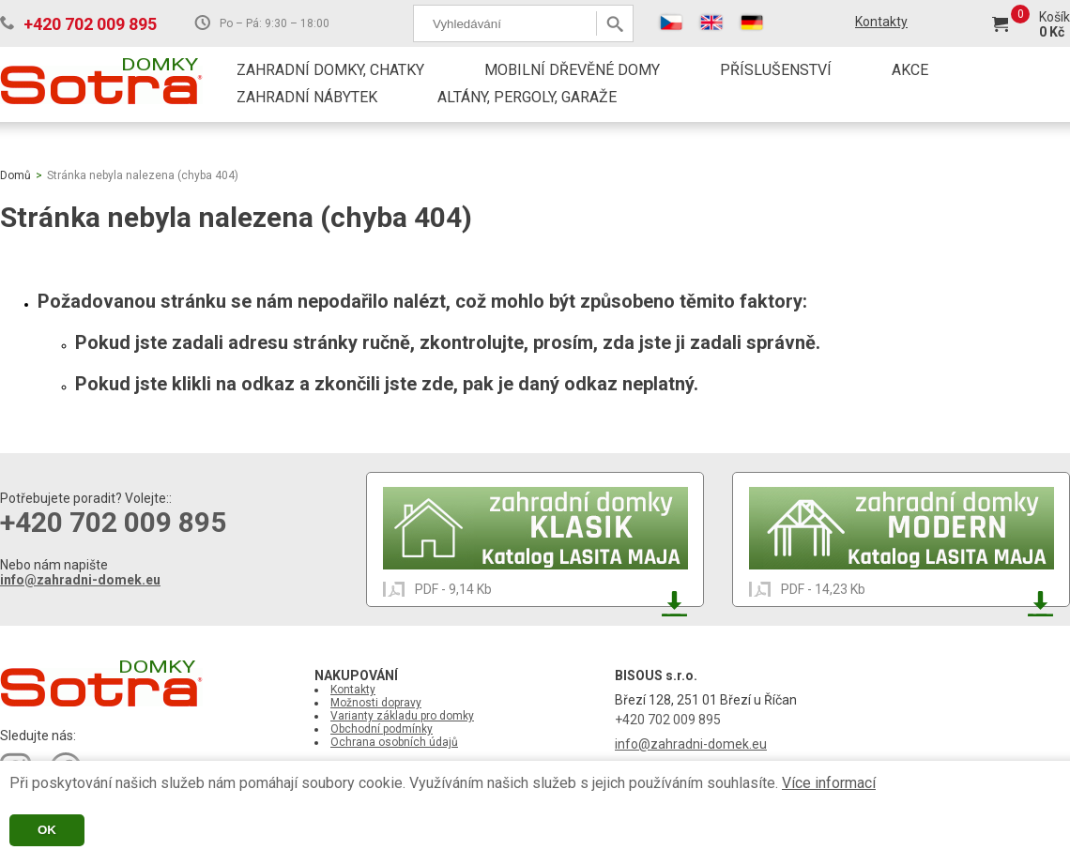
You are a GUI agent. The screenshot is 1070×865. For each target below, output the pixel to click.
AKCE (910, 70)
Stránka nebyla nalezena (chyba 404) (142, 175)
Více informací (829, 783)
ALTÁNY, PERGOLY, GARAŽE (527, 97)
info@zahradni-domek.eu (80, 579)
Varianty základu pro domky (402, 715)
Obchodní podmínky (381, 729)
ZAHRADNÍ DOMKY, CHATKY (330, 70)
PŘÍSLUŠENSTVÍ (776, 70)
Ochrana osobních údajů (394, 742)
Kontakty (881, 21)
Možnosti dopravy (375, 702)
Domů (15, 175)
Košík (1054, 16)
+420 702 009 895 (90, 24)
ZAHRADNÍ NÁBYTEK (307, 97)
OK (47, 830)
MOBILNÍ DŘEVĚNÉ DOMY (572, 70)
